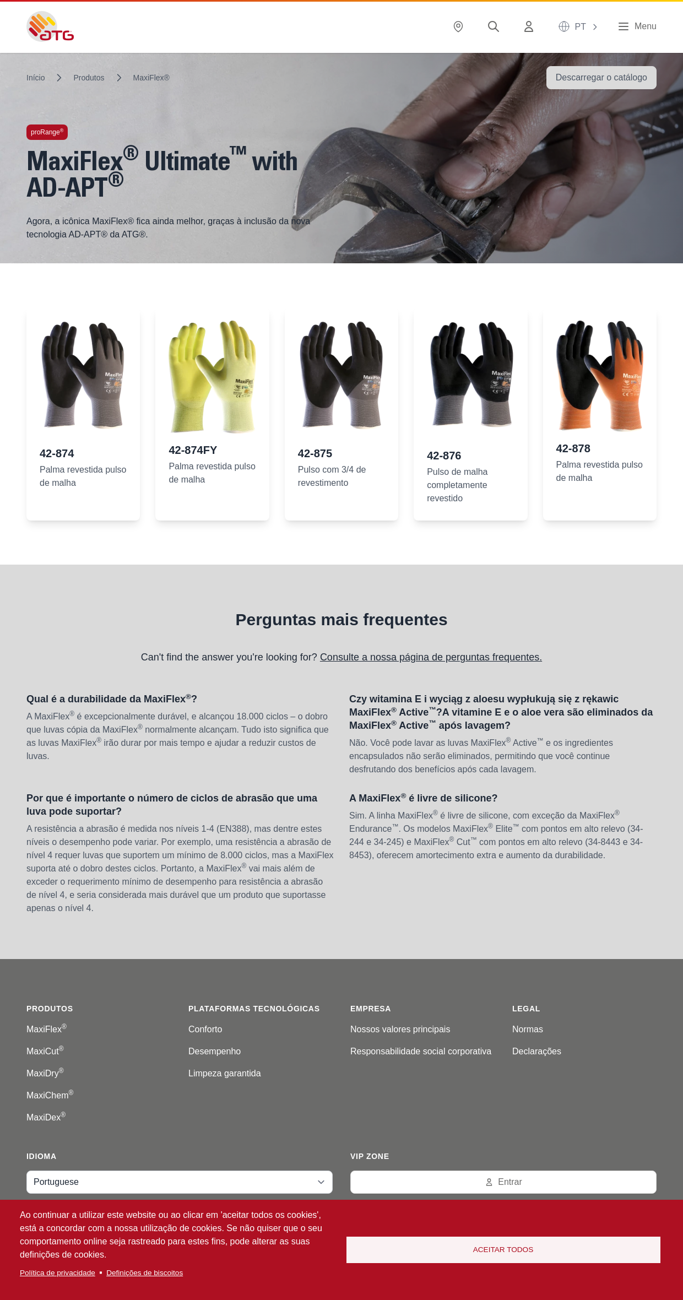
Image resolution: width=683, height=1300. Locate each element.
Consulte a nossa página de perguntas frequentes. (431, 657)
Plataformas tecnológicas (254, 1008)
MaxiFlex (46, 1029)
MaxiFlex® (151, 77)
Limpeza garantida (224, 1073)
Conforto (205, 1029)
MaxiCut (45, 1051)
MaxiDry (45, 1073)
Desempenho (214, 1051)
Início (35, 77)
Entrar (503, 1182)
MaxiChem (49, 1095)
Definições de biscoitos (144, 1273)
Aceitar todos (503, 1249)
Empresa (370, 1008)
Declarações (536, 1051)
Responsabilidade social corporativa (420, 1051)
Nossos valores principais (400, 1029)
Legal (526, 1008)
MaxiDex (46, 1117)
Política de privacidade (57, 1273)
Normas (527, 1029)
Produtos (88, 77)
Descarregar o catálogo (601, 77)
